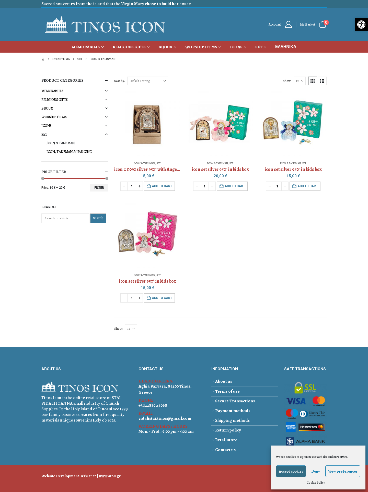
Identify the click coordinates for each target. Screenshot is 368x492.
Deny (315, 471)
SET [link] (258, 47)
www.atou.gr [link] (110, 475)
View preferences (343, 471)
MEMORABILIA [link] (86, 47)
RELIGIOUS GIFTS (54, 99)
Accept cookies (291, 471)
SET (158, 163)
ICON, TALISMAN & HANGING (69, 151)
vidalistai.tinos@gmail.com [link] (165, 418)
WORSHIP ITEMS (54, 117)
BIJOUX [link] (165, 47)
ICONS (46, 125)
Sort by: (119, 81)
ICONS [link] (236, 47)
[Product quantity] (131, 186)
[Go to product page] (147, 123)
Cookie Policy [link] (316, 483)
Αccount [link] (275, 24)
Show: (287, 81)
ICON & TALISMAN (144, 163)
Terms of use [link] (227, 391)
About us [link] (223, 381)
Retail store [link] (226, 440)
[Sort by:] (147, 81)
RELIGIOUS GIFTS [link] (129, 47)
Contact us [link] (225, 450)
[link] (361, 24)
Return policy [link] (228, 430)
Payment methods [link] (232, 411)
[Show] (300, 81)
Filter (99, 187)
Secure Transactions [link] (235, 401)
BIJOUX (47, 108)
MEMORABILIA (52, 91)
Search (98, 218)
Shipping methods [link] (232, 420)
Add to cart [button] (162, 186)
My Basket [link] (307, 24)
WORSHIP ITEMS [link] (201, 47)
